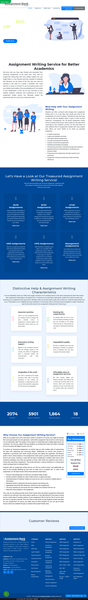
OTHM (61, 578)
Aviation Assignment (51, 582)
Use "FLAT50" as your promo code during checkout (55, 599)
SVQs (64, 565)
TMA (60, 571)
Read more (15, 225)
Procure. (61, 576)
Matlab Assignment (78, 548)
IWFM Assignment (64, 561)
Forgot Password (36, 555)
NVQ (60, 565)
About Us (38, 8)
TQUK (68, 565)
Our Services (27, 41)
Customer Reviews (36, 558)
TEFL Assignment (64, 558)
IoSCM (67, 576)
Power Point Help (78, 558)
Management (48, 576)
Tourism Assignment (51, 586)
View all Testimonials (77, 528)
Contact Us (56, 8)
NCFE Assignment (78, 545)
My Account (79, 8)
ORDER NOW (75, 473)
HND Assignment (64, 542)
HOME (30, 8)
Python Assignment (78, 552)
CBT (64, 571)
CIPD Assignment (64, 545)
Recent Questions (36, 571)
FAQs (32, 545)
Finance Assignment (50, 542)
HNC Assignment (64, 548)
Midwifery (62, 573)
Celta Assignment (78, 561)
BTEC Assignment (64, 555)
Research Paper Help (79, 555)
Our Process (34, 568)
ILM (60, 568)
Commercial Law (50, 579)
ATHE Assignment (64, 552)
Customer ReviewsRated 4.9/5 (67, 8)
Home (33, 542)
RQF (64, 568)
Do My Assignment (78, 573)
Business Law (77, 542)
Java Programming (78, 565)
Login (32, 552)
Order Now (46, 8)
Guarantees (34, 561)
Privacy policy (35, 565)
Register (37, 552)
